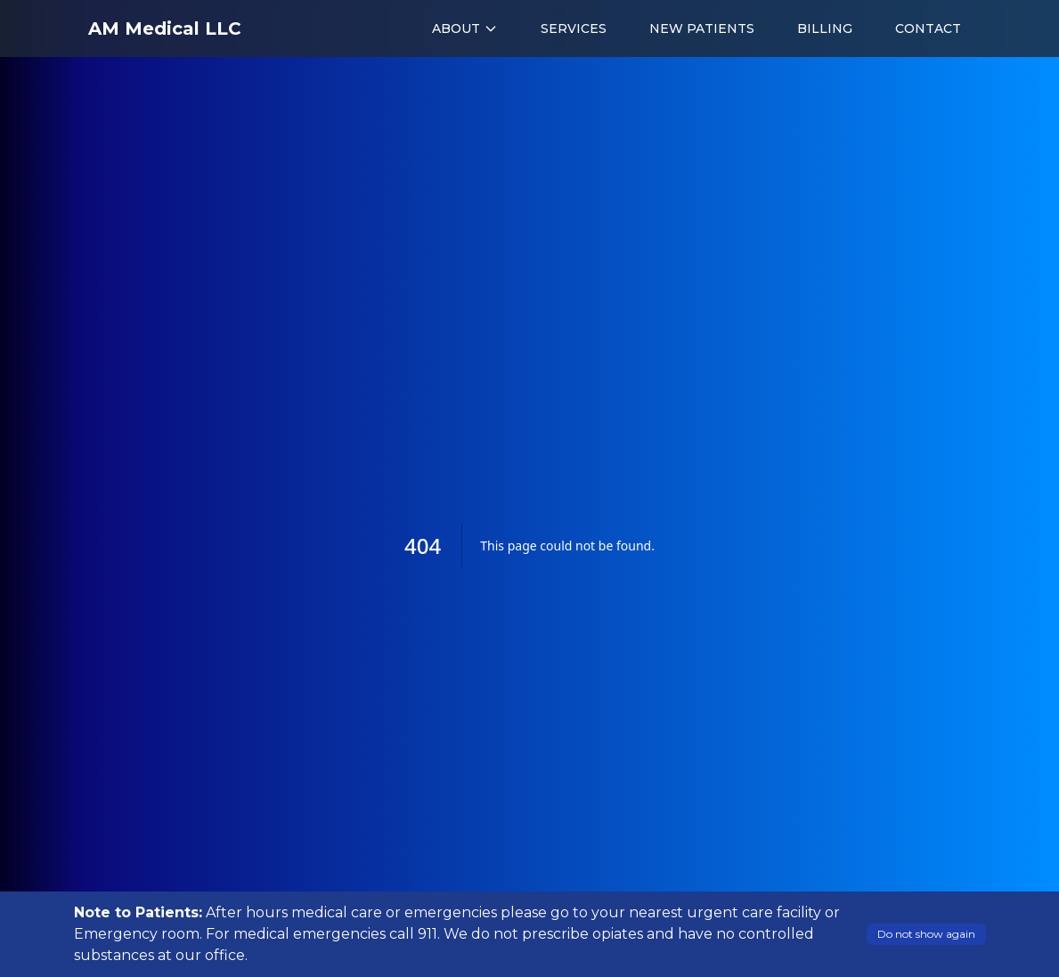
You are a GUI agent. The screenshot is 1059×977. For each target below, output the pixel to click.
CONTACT (928, 28)
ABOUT (465, 28)
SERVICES (574, 28)
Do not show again (926, 933)
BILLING (824, 28)
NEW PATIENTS (701, 28)
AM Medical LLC (164, 28)
